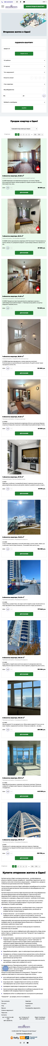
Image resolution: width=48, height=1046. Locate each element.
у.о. (44, 95)
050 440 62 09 (8, 2)
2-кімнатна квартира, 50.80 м (13, 176)
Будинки (27, 1005)
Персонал (4, 1012)
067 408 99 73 (24, 1019)
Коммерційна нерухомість (32, 1008)
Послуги (3, 1003)
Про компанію (5, 1001)
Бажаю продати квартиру (35, 6)
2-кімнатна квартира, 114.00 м (13, 597)
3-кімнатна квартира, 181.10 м (13, 778)
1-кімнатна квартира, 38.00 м (13, 356)
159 (39, 134)
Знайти (24, 108)
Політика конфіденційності (24, 1033)
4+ (44, 78)
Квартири (28, 1001)
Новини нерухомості (7, 1010)
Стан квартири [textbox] (8, 84)
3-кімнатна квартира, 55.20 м (13, 417)
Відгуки (3, 1008)
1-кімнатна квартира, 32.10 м (12, 236)
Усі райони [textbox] (7, 60)
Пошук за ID (24, 53)
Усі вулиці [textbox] (7, 66)
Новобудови (29, 1003)
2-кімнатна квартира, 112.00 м (13, 537)
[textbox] (24, 102)
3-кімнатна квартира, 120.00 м (13, 657)
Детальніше (24, 192)
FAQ (2, 1005)
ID (3, 301)
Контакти (4, 1015)
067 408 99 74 (8, 1020)
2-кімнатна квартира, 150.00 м (13, 718)
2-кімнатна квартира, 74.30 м (13, 296)
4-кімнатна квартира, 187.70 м (13, 840)
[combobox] (24, 60)
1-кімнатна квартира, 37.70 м (12, 477)
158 (35, 134)
